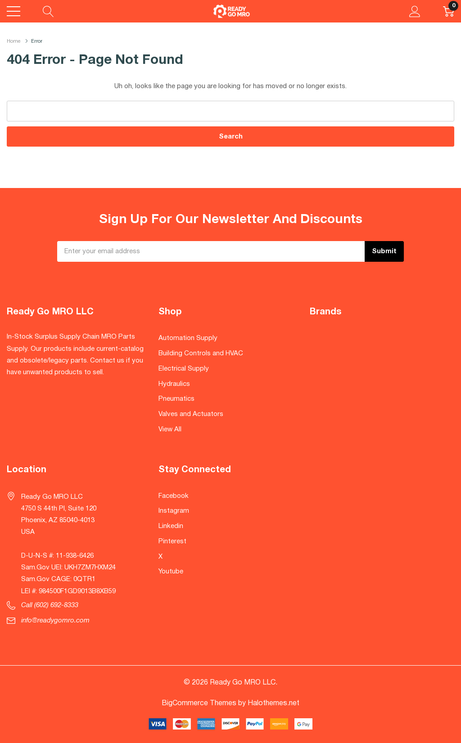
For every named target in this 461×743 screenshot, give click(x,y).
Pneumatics (176, 399)
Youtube (170, 571)
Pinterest (172, 541)
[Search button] (48, 11)
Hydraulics (174, 384)
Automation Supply (187, 338)
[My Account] (414, 11)
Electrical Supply (183, 369)
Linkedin (170, 526)
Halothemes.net (273, 703)
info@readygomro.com (55, 621)
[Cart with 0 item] (448, 11)
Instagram (173, 511)
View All (169, 429)
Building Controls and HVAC (200, 353)
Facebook (173, 496)
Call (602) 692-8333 (49, 605)
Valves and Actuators (190, 414)
